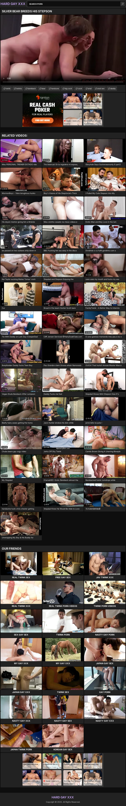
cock (80, 88)
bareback (32, 88)
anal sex (101, 88)
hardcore (55, 88)
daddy (113, 88)
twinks (19, 88)
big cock (68, 88)
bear (43, 88)
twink (8, 88)
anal (90, 88)
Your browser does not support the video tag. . (63, 50)
